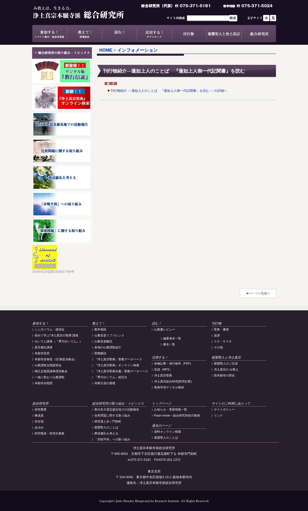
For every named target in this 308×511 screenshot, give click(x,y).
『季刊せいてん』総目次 (110, 377)
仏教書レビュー (164, 329)
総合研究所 (258, 33)
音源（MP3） (163, 369)
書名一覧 (169, 344)
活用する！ (154, 33)
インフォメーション (137, 50)
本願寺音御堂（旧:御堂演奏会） (56, 359)
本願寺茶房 (42, 353)
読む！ (119, 33)
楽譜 (217, 335)
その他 (218, 347)
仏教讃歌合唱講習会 (48, 365)
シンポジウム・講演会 (49, 329)
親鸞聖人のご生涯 (226, 363)
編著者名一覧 (172, 338)
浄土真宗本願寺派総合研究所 (85, 12)
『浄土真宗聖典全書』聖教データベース (121, 371)
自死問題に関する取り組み (112, 415)
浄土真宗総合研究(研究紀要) (173, 381)
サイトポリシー (224, 409)
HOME (106, 50)
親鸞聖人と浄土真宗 (223, 33)
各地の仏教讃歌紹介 (107, 347)
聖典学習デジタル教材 (169, 387)
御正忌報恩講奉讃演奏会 (51, 371)
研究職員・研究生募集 (49, 433)
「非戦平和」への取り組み (112, 439)
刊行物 (189, 33)
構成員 (39, 415)
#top (258, 293)
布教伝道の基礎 (104, 383)
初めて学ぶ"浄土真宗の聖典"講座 (57, 335)
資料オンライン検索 (167, 431)
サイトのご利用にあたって (231, 403)
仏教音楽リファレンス (109, 335)
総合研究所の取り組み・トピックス (118, 403)
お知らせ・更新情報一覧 (170, 409)
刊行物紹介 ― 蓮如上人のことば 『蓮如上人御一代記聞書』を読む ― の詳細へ (169, 91)
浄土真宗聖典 (163, 375)
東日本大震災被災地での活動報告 (116, 409)
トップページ (161, 403)
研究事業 (41, 409)
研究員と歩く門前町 (107, 421)
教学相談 (100, 329)
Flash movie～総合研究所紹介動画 (177, 415)
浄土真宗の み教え (226, 369)
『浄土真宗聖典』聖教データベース (118, 359)
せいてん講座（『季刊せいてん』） (58, 341)
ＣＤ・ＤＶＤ (223, 341)
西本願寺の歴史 (224, 375)
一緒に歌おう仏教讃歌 (49, 377)
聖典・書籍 (221, 329)
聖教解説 (100, 353)
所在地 (39, 421)
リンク (218, 415)
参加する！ (49, 33)
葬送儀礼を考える (106, 433)
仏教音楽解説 (103, 341)
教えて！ (84, 33)
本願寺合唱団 (44, 383)
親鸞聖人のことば (106, 427)
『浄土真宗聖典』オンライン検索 (116, 365)
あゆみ (39, 427)
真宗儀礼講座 (44, 347)
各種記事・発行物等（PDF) (172, 363)
